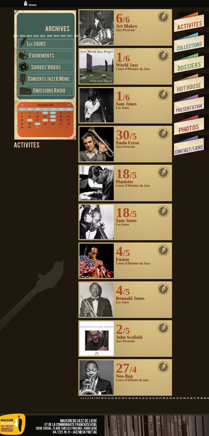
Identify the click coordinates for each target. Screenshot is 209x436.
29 (167, 398)
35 (188, 398)
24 (150, 398)
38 (198, 398)
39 (201, 398)
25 (153, 398)
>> (69, 105)
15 (119, 398)
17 (126, 398)
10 (102, 398)
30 (170, 398)
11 (106, 398)
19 (133, 398)
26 (157, 398)
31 (174, 398)
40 (205, 398)
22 (143, 398)
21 (140, 398)
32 (177, 398)
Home (29, 5)
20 (136, 398)
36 (191, 398)
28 (164, 398)
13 (112, 398)
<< (22, 105)
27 (160, 398)
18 (129, 398)
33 (181, 398)
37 (194, 398)
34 (184, 398)
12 (109, 398)
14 (116, 398)
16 (123, 398)
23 (147, 398)
